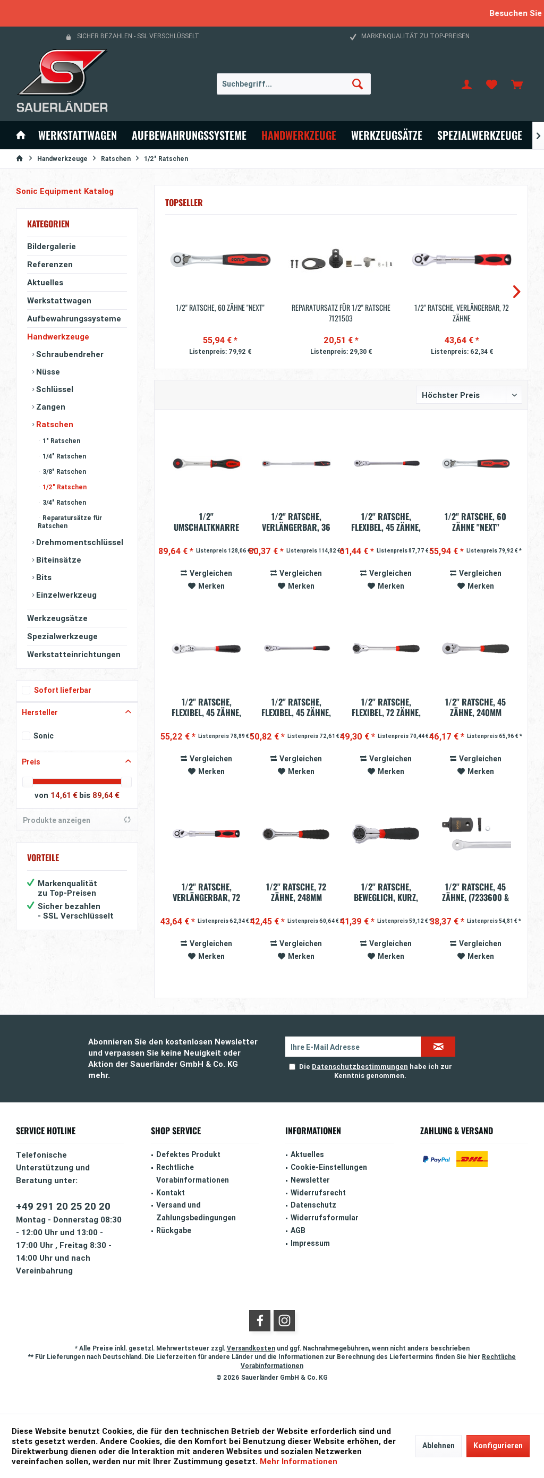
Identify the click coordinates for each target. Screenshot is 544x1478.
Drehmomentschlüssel (78, 542)
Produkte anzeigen (77, 820)
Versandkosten (251, 1348)
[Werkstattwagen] (77, 135)
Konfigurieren (498, 1445)
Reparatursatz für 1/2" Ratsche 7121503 (341, 313)
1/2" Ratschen (64, 487)
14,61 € (64, 795)
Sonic (43, 736)
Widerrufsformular (325, 1217)
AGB (298, 1230)
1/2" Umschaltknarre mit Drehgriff (206, 521)
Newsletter (310, 1180)
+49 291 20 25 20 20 (63, 1206)
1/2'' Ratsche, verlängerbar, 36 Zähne (296, 521)
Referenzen (50, 264)
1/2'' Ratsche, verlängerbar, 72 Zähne (461, 313)
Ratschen (53, 424)
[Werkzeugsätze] (387, 135)
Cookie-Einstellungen (329, 1167)
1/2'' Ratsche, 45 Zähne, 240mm (475, 707)
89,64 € (106, 795)
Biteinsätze (57, 560)
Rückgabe (173, 1230)
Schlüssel (53, 389)
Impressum (310, 1243)
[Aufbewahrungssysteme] (189, 135)
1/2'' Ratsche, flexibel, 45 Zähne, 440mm (386, 521)
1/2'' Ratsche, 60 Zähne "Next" (220, 307)
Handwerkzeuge (58, 337)
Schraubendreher (69, 354)
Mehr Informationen (298, 1461)
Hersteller (40, 712)
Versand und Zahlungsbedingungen (196, 1211)
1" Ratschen (60, 441)
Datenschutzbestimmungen (360, 1066)
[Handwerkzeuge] (299, 135)
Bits (43, 577)
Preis (31, 762)
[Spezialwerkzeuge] (480, 135)
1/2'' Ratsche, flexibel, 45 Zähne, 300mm (296, 707)
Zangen (49, 407)
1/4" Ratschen (63, 456)
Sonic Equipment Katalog (65, 191)
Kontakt (170, 1192)
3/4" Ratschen (63, 502)
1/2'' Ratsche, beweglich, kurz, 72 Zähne (386, 892)
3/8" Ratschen (63, 471)
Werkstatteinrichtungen (74, 654)
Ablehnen (438, 1445)
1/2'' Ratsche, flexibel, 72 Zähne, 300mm (386, 707)
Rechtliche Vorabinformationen (192, 1173)
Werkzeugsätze (57, 618)
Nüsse (47, 372)
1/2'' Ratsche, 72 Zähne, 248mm (296, 892)
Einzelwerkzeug (65, 595)
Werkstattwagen (59, 300)
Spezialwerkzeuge (62, 636)
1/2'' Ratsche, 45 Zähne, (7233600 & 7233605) (475, 892)
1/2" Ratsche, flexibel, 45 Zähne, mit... (206, 707)
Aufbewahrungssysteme (74, 318)
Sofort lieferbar (62, 690)
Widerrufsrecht (318, 1192)
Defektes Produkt (188, 1154)
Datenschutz (313, 1205)
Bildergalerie (51, 246)
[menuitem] (517, 84)
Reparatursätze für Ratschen (70, 522)
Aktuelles (45, 282)
